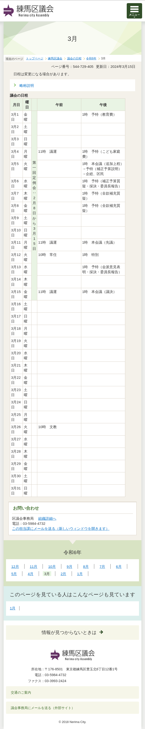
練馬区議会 (55, 58)
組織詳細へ (47, 518)
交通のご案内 (21, 692)
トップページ (34, 58)
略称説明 (26, 85)
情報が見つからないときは (69, 632)
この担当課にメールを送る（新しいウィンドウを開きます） (61, 528)
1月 (12, 608)
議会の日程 (74, 58)
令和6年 (91, 58)
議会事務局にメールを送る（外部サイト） (43, 708)
